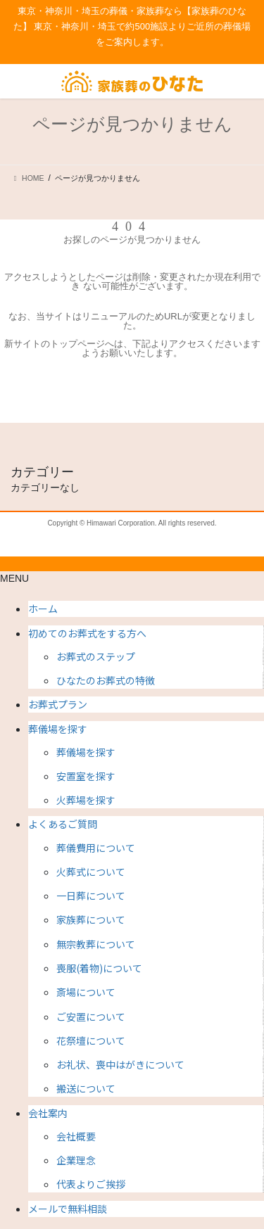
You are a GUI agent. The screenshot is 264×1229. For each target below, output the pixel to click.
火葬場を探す (85, 800)
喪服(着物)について (99, 968)
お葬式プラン (57, 704)
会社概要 (76, 1136)
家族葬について (90, 919)
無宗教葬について (95, 944)
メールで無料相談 (67, 1209)
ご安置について (90, 1017)
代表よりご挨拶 (90, 1184)
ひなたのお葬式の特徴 (105, 680)
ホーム (43, 608)
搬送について (85, 1088)
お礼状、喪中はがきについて (120, 1064)
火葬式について (90, 872)
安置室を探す (85, 776)
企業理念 (76, 1160)
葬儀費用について (95, 848)
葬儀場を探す (57, 729)
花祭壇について (90, 1040)
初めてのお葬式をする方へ (87, 633)
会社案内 (48, 1113)
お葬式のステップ (95, 656)
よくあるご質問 (62, 824)
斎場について (85, 992)
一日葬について (90, 896)
